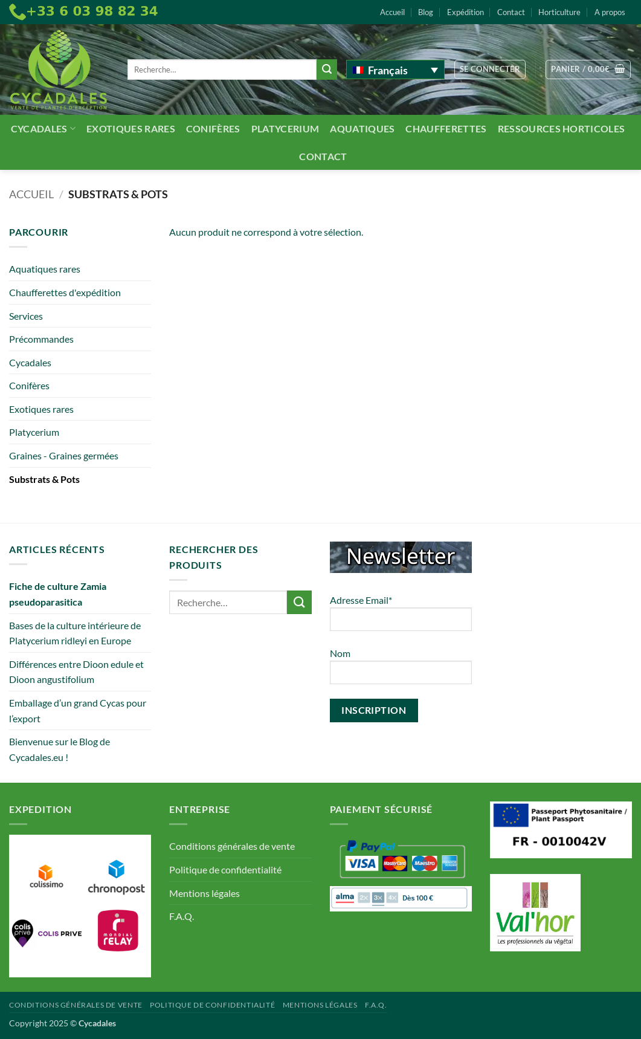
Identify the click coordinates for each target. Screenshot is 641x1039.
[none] (395, 69)
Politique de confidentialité (225, 869)
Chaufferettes (445, 128)
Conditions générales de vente (232, 846)
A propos (609, 12)
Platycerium (285, 128)
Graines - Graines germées (63, 455)
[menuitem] (395, 69)
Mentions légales (204, 893)
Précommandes (41, 339)
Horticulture (559, 12)
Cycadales (43, 128)
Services (26, 316)
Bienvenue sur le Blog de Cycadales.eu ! (59, 749)
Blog (425, 12)
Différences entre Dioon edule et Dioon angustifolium (76, 671)
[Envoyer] (327, 69)
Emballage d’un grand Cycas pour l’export (77, 710)
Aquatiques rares (44, 268)
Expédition (465, 12)
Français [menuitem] (388, 70)
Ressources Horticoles (561, 128)
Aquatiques (362, 128)
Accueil (392, 12)
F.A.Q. (181, 916)
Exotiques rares (130, 128)
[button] (490, 69)
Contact (511, 12)
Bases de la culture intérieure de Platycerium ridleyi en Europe (75, 633)
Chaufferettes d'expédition (65, 292)
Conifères (213, 128)
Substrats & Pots (44, 479)
